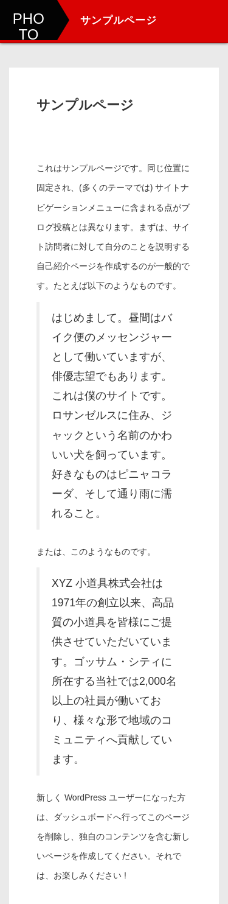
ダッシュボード (83, 817)
